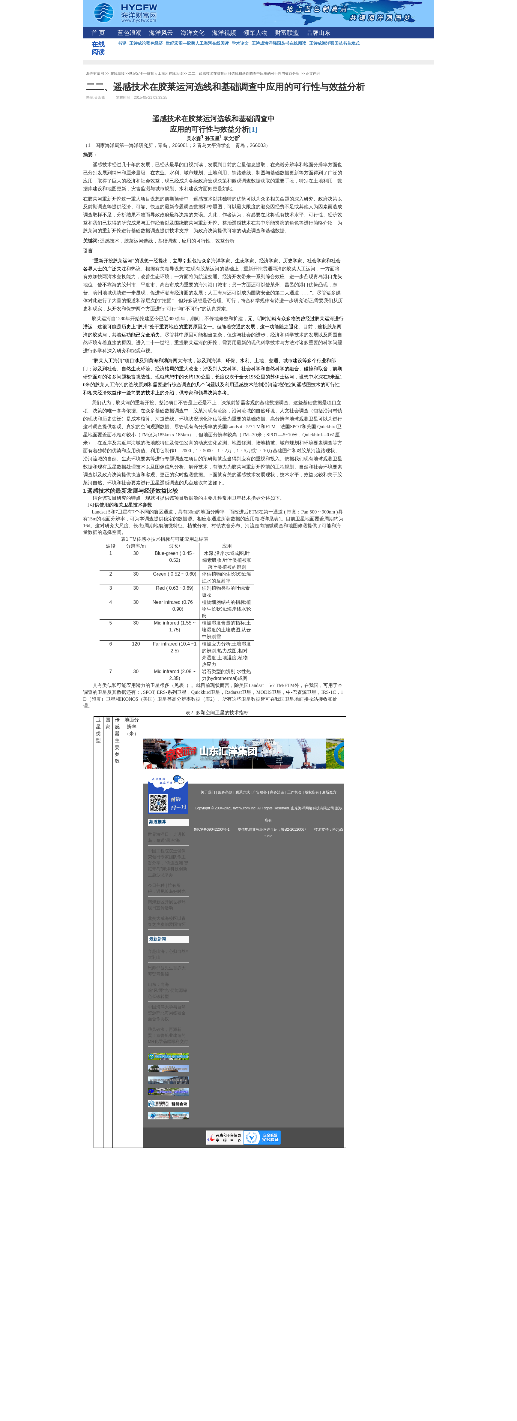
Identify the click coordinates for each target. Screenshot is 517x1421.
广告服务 (260, 792)
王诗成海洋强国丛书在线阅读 (279, 43)
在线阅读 (117, 73)
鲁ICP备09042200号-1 (212, 829)
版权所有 (312, 792)
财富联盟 (287, 32)
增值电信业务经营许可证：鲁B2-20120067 (272, 829)
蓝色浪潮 (130, 32)
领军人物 (255, 32)
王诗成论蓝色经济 (146, 43)
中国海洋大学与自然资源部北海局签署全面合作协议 (167, 1012)
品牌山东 (318, 32)
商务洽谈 (277, 792)
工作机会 (294, 792)
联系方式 (242, 792)
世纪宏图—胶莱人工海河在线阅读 (197, 43)
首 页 (98, 32)
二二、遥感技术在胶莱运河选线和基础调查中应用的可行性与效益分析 (244, 73)
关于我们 (208, 792)
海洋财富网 (95, 73)
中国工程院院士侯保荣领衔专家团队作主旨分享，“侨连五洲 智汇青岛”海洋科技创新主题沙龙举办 (168, 862)
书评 (122, 43)
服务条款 (225, 792)
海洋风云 (161, 32)
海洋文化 (193, 32)
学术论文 (240, 43)
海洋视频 (224, 32)
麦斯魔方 (329, 792)
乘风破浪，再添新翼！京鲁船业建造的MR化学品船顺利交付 (168, 1035)
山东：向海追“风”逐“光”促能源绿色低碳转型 (167, 990)
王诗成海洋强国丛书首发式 (334, 43)
